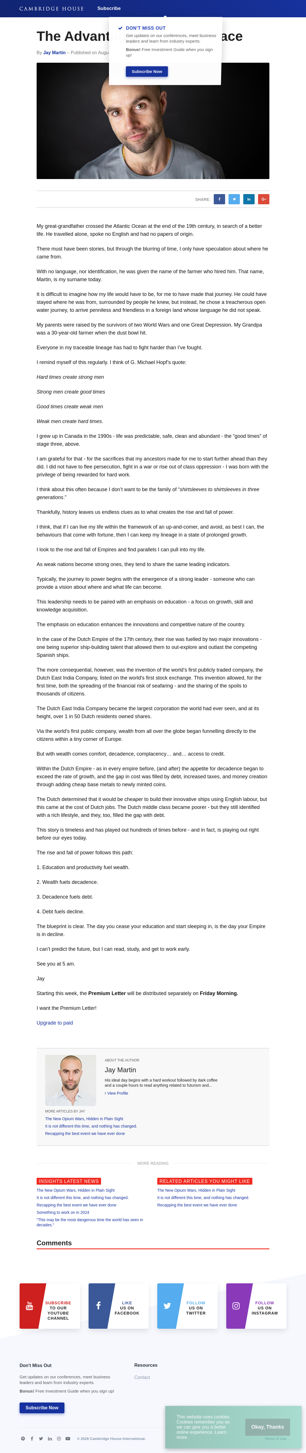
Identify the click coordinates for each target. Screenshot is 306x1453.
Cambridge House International (117, 1439)
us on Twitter (196, 1308)
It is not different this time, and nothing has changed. (91, 1126)
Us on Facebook (127, 1308)
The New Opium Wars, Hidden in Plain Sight (84, 1118)
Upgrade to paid (55, 1023)
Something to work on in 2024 (63, 1212)
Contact (142, 1377)
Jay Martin (54, 52)
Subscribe (109, 8)
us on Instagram (265, 1308)
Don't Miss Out (70, 1380)
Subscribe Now (42, 1407)
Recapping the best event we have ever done (85, 1133)
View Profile (116, 1093)
